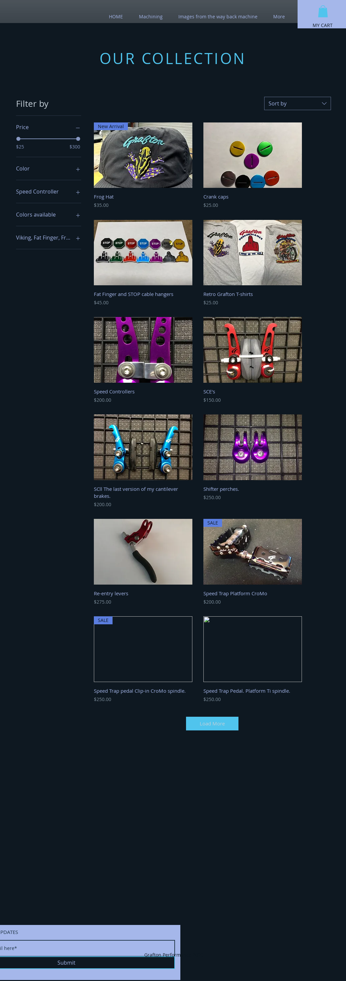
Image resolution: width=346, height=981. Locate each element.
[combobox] (297, 103)
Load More (212, 723)
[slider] (18, 139)
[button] (323, 11)
